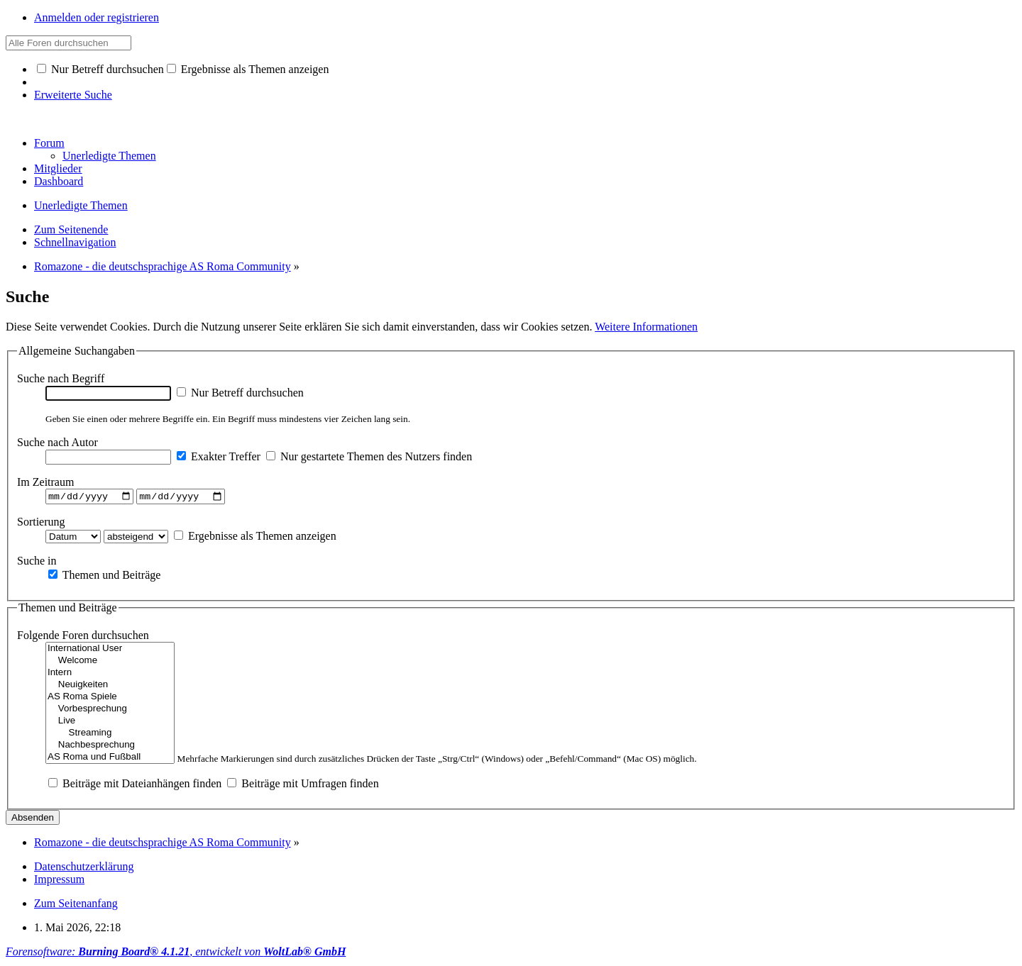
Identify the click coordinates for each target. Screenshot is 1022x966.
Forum (49, 143)
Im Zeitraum (45, 482)
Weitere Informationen (646, 327)
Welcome (110, 663)
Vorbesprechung (110, 711)
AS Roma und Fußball (110, 759)
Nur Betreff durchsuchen (100, 69)
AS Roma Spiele (110, 699)
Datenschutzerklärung (83, 868)
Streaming (110, 735)
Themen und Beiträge (104, 576)
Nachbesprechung (110, 747)
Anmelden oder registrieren (96, 17)
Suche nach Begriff (60, 378)
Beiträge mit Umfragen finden (302, 785)
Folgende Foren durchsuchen (83, 637)
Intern (110, 675)
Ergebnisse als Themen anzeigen (248, 69)
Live (110, 723)
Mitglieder (58, 168)
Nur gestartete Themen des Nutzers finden (369, 456)
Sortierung (41, 523)
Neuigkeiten (110, 687)
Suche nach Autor (57, 442)
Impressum (59, 881)
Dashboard (58, 181)
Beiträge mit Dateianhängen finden (134, 785)
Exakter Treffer (218, 456)
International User (110, 651)
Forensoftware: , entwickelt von (176, 954)
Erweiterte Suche (73, 95)
